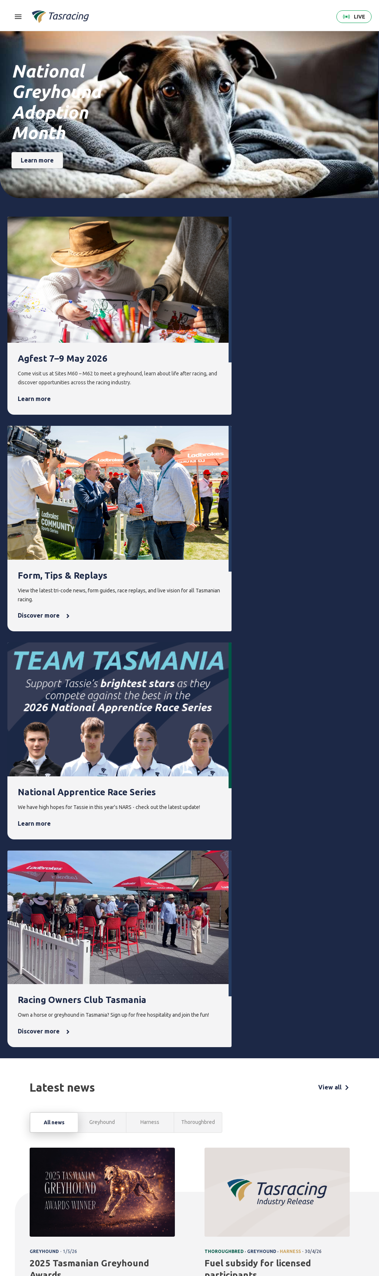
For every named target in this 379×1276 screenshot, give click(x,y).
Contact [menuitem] (345, 1165)
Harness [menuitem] (95, 1190)
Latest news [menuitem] (237, 1177)
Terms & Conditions (27, 1228)
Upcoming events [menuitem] (198, 1182)
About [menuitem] (306, 1165)
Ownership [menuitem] (98, 1215)
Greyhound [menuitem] (98, 1203)
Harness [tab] (149, 658)
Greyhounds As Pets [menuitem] (277, 1191)
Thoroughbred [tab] (198, 658)
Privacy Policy (65, 1228)
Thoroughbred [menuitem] (102, 1177)
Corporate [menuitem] (309, 1177)
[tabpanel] (190, 876)
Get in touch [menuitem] (347, 1177)
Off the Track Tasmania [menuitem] (276, 1213)
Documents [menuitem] (310, 1203)
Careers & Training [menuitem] (308, 1220)
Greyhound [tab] (102, 658)
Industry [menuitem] (306, 1237)
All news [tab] (54, 658)
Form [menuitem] (130, 1165)
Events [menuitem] (197, 1165)
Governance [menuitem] (310, 1190)
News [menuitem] (232, 1165)
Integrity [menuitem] (167, 1165)
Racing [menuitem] (95, 1165)
